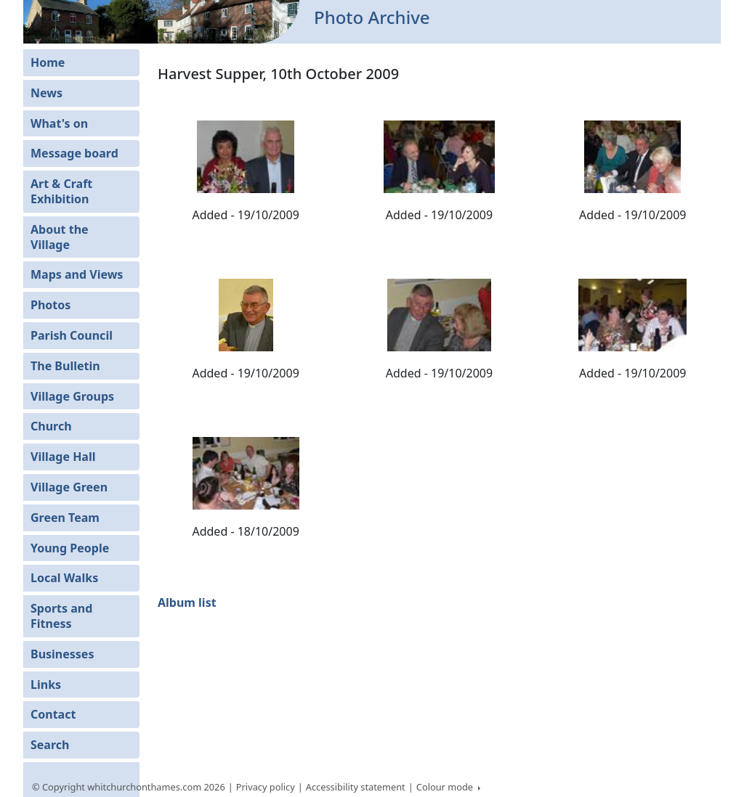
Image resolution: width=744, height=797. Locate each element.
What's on (59, 123)
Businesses (62, 654)
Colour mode (446, 786)
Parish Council (72, 335)
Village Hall (63, 457)
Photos (50, 305)
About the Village (60, 237)
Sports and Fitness (61, 616)
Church (51, 426)
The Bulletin (65, 366)
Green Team (65, 518)
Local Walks (64, 578)
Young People (70, 548)
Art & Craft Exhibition (61, 191)
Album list (187, 602)
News (46, 93)
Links (46, 684)
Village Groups (72, 396)
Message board (74, 153)
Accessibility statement (355, 786)
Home (48, 62)
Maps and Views (77, 274)
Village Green (69, 487)
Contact (53, 714)
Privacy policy (265, 786)
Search (50, 745)
